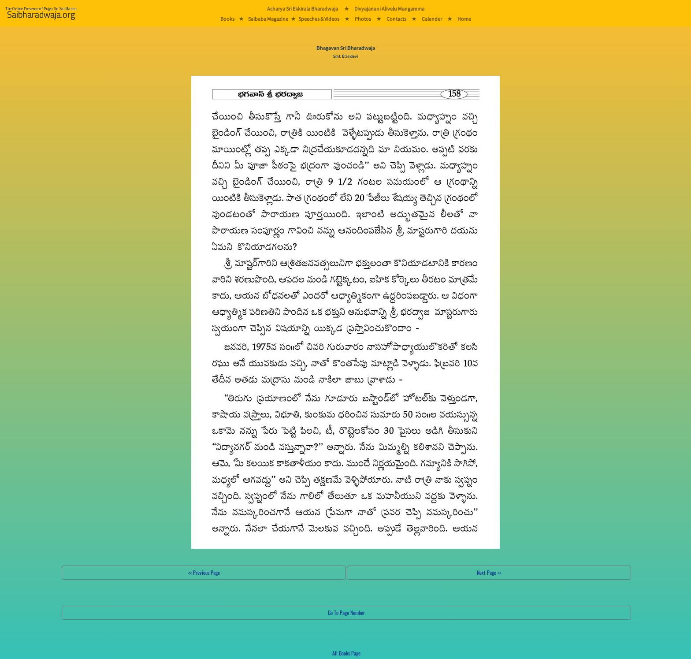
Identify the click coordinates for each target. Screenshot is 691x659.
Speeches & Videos (318, 18)
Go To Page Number (346, 612)
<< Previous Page (204, 572)
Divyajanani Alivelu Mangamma (389, 8)
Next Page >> (489, 572)
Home (464, 18)
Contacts (396, 18)
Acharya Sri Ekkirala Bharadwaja (302, 8)
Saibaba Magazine (268, 18)
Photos (363, 18)
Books (227, 18)
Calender (432, 18)
